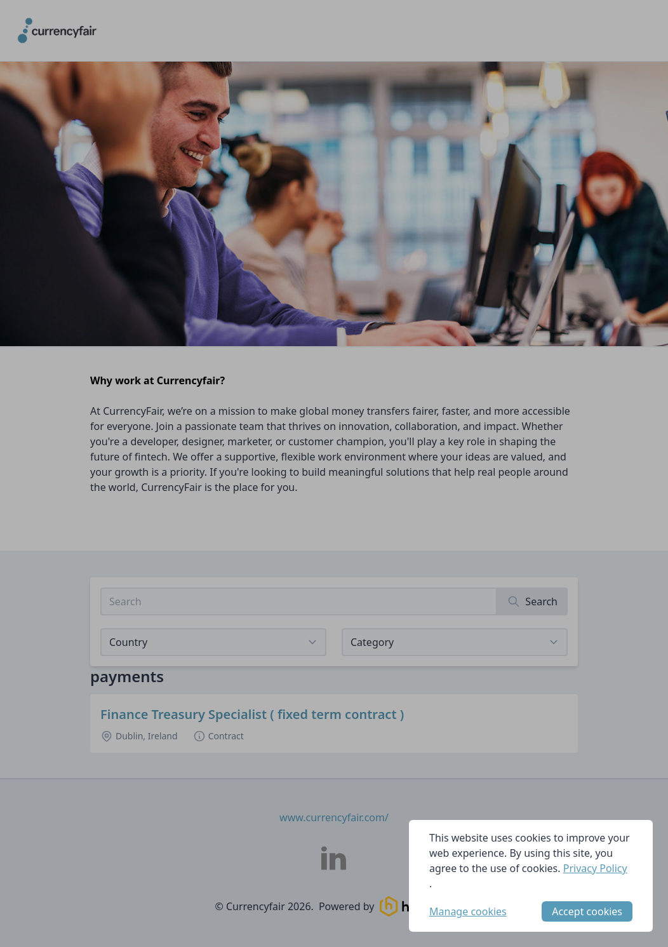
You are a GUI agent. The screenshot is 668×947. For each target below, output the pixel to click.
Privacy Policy (595, 868)
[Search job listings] (298, 601)
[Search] (532, 601)
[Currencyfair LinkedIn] (334, 858)
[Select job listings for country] (213, 642)
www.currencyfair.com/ (334, 817)
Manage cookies (468, 911)
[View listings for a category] (455, 642)
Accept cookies (587, 911)
